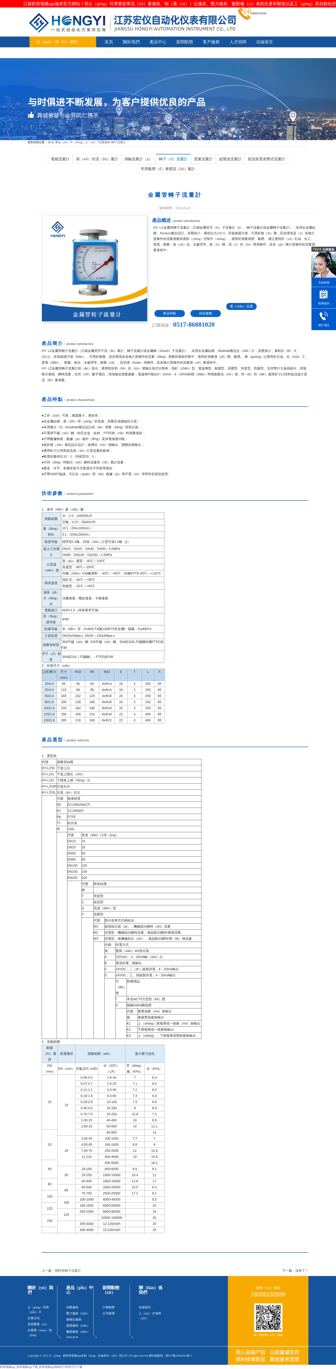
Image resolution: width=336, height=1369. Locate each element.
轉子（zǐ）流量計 (173, 159)
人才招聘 (238, 42)
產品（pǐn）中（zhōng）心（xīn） (76, 142)
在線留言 (264, 42)
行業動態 (108, 1307)
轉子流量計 (119, 142)
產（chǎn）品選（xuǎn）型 (241, 307)
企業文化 (34, 1318)
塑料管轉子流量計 (68, 1270)
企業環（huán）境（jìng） (40, 1332)
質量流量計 (203, 159)
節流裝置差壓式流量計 (266, 159)
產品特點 (169, 313)
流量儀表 (104, 142)
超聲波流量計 (230, 159)
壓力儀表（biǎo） (78, 1313)
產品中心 (158, 42)
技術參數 (205, 313)
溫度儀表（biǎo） (78, 1325)
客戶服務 (211, 42)
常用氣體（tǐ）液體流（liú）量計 (168, 169)
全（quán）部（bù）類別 (65, 42)
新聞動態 (184, 42)
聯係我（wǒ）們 (120, 52)
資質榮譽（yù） (38, 1324)
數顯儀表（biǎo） (78, 1331)
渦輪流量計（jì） (138, 159)
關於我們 (131, 42)
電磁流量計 (60, 159)
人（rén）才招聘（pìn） (150, 1316)
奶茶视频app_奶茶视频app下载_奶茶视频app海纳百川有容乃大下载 (41, 1367)
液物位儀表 (73, 1319)
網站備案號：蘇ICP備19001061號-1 (170, 1355)
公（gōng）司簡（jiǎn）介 (38, 1310)
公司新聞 (108, 1313)
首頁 (109, 42)
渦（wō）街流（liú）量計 (97, 159)
